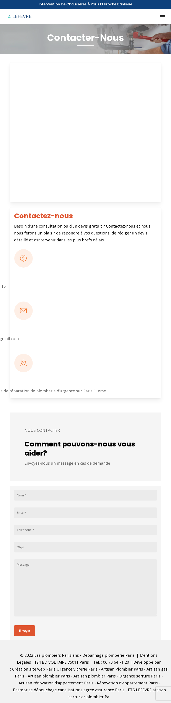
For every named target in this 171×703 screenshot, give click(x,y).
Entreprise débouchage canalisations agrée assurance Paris (68, 689)
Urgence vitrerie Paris (77, 669)
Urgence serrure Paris (139, 676)
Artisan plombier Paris (49, 676)
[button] (162, 16)
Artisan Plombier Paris (122, 669)
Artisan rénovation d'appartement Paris (56, 682)
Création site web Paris (33, 669)
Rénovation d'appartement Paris (127, 682)
